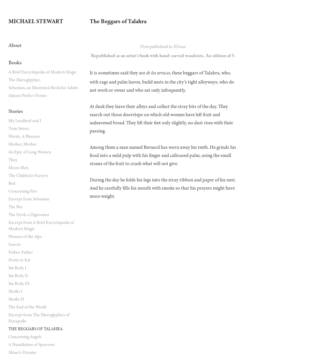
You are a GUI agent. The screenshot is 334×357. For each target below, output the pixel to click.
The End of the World (27, 307)
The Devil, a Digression (28, 215)
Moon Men (18, 168)
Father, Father (20, 252)
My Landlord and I (24, 121)
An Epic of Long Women (29, 152)
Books (15, 62)
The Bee (15, 207)
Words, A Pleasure (24, 136)
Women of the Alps (25, 237)
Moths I (15, 291)
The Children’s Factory (28, 175)
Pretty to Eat (19, 260)
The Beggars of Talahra (35, 329)
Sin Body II (18, 276)
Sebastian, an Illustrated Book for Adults (43, 88)
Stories (15, 111)
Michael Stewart (35, 21)
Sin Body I (17, 268)
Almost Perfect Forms (27, 96)
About (15, 45)
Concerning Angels (24, 337)
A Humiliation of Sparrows (31, 345)
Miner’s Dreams (22, 352)
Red (11, 183)
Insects (14, 244)
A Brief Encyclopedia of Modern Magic (42, 72)
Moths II (16, 299)
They (12, 160)
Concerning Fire (22, 191)
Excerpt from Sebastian (28, 199)
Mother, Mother (22, 144)
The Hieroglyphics (24, 80)
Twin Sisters (18, 129)
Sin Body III (19, 284)
